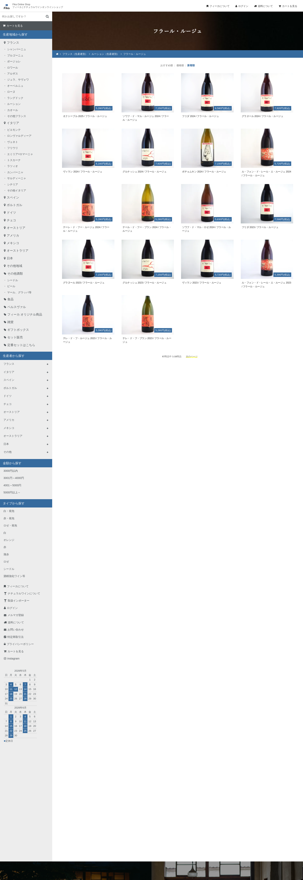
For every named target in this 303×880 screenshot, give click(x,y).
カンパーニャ (15, 172)
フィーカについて (219, 6)
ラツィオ (12, 166)
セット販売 (15, 337)
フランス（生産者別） (75, 54)
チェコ (11, 220)
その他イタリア (16, 190)
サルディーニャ (16, 178)
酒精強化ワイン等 (14, 576)
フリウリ (12, 147)
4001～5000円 (12, 485)
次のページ (191, 356)
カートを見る (289, 6)
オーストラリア (17, 250)
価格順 (180, 65)
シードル (12, 280)
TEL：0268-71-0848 (139, 838)
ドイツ (11, 212)
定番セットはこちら (21, 345)
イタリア (13, 123)
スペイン (13, 197)
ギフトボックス (18, 329)
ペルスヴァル (16, 307)
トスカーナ (14, 160)
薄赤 (6, 554)
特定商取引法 (15, 636)
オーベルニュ (15, 85)
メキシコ (13, 243)
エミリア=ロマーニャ (20, 154)
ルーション (14, 103)
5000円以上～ (11, 492)
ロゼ (6, 561)
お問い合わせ (16, 629)
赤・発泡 (8, 518)
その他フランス (16, 116)
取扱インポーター (18, 600)
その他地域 (14, 265)
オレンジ (8, 539)
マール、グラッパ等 (19, 292)
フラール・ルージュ (134, 54)
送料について (265, 6)
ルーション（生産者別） (105, 54)
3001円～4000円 (13, 477)
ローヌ (11, 91)
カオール (12, 110)
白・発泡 (8, 511)
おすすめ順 (166, 65)
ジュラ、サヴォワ (18, 79)
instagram (13, 658)
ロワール (12, 67)
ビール (11, 286)
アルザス (12, 73)
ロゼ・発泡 (10, 525)
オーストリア (16, 227)
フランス (13, 42)
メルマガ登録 (16, 615)
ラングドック (15, 97)
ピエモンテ (14, 129)
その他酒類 (15, 273)
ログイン (243, 6)
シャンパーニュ (16, 49)
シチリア (12, 184)
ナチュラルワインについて (24, 593)
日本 (10, 258)
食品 (10, 299)
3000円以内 (10, 470)
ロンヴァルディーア (19, 135)
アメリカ (13, 235)
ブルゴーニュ (15, 55)
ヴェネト (12, 141)
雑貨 (10, 322)
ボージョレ (14, 61)
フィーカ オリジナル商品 (24, 314)
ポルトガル (14, 205)
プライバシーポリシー (20, 644)
